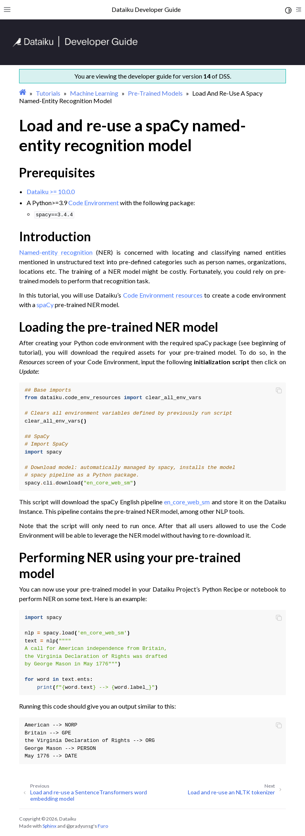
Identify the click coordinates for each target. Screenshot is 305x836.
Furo (103, 826)
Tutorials (48, 93)
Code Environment (93, 202)
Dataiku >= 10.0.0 (51, 191)
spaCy (45, 304)
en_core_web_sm (187, 501)
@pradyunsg (79, 826)
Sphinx (49, 826)
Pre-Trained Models (155, 93)
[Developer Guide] (75, 44)
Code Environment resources (163, 295)
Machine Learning (94, 93)
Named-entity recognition (56, 252)
